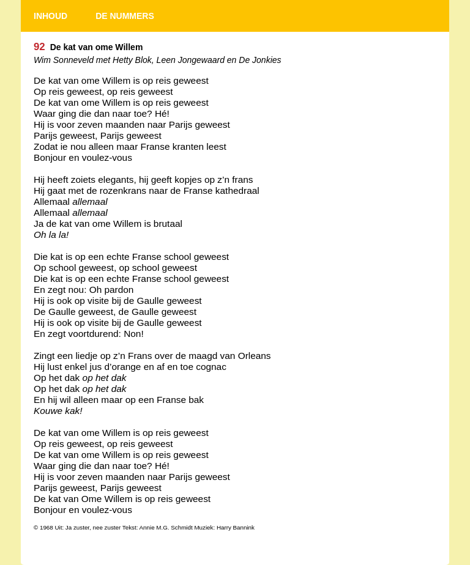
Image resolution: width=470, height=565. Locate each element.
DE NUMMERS (124, 16)
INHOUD (50, 16)
